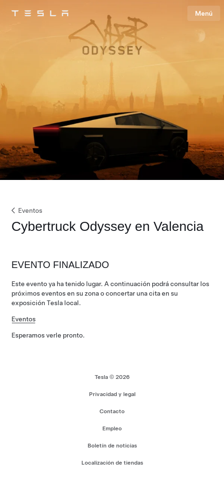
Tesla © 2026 (112, 377)
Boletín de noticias (112, 445)
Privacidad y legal (112, 394)
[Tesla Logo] (40, 13)
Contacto (112, 411)
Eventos (26, 210)
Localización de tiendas (112, 462)
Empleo (112, 428)
